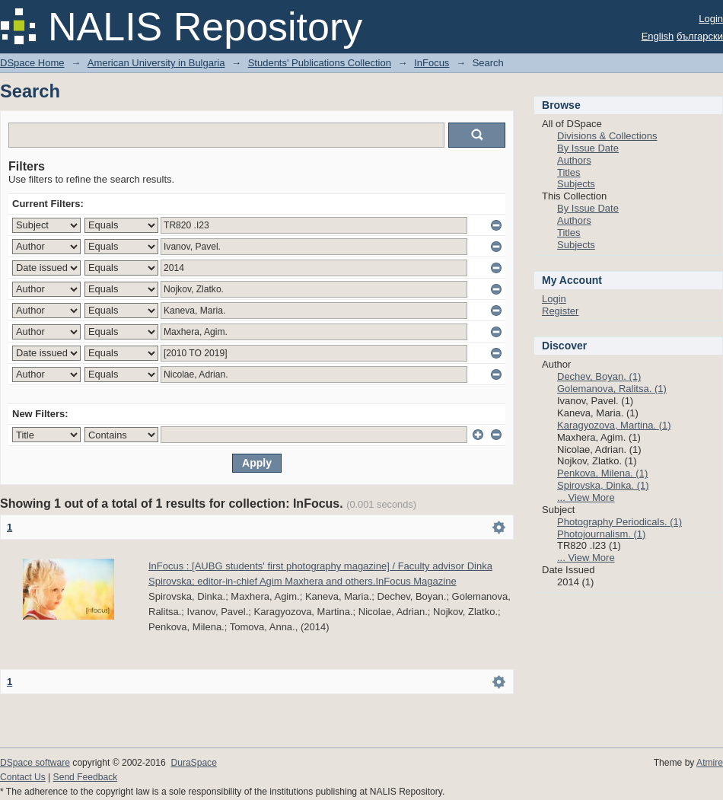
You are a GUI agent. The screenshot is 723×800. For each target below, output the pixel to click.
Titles (569, 172)
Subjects (576, 184)
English (658, 36)
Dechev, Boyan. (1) (599, 376)
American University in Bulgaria (156, 63)
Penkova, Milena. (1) (602, 473)
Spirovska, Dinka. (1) (603, 485)
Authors (574, 160)
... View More (586, 497)
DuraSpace (193, 762)
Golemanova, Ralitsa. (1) (612, 388)
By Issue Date (588, 148)
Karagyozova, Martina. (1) (614, 425)
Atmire (709, 762)
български (700, 36)
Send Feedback (85, 777)
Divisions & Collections (607, 136)
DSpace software (35, 762)
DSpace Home (32, 63)
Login (711, 18)
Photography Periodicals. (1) (619, 521)
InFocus (431, 63)
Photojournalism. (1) (601, 534)
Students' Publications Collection (319, 63)
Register (560, 311)
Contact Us (23, 777)
